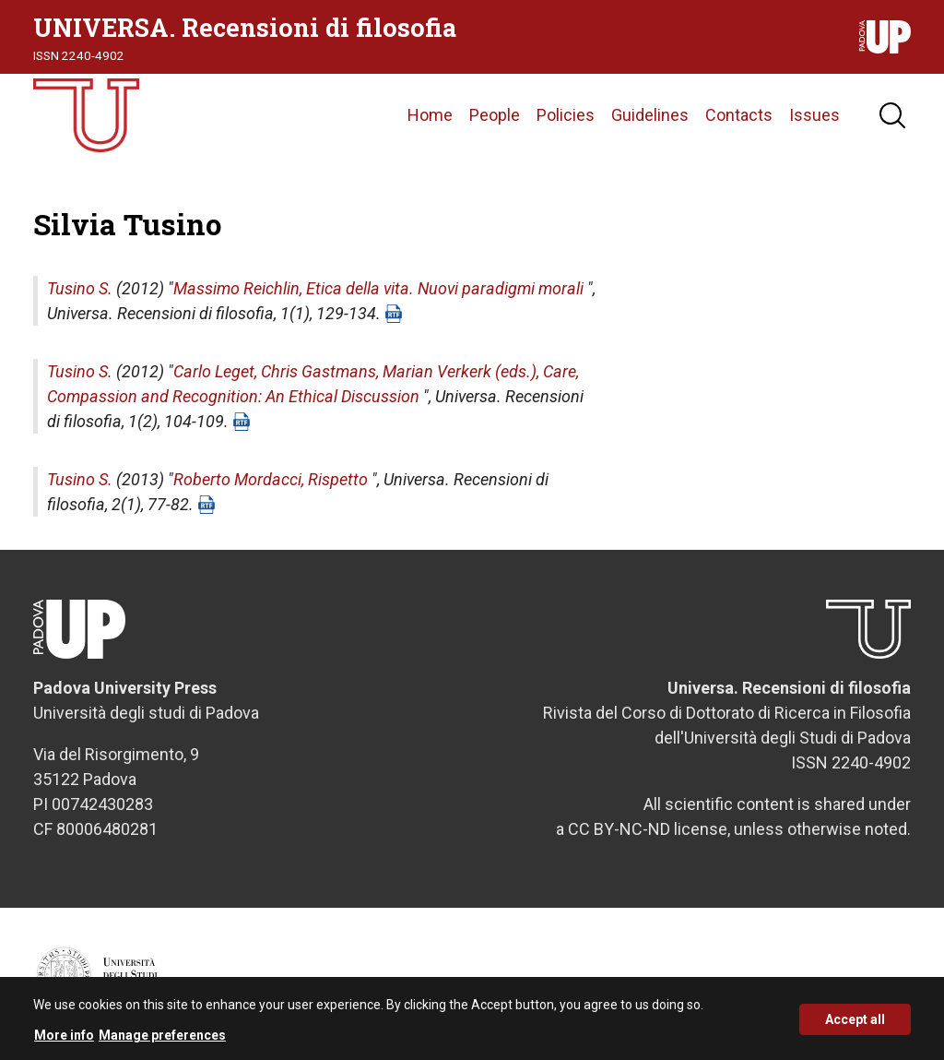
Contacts (739, 115)
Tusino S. (79, 288)
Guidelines (650, 115)
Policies (566, 115)
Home (430, 115)
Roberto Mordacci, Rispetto (270, 479)
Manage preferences (162, 1041)
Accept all (855, 1025)
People (494, 115)
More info (64, 1041)
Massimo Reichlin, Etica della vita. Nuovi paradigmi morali (378, 288)
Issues (814, 115)
